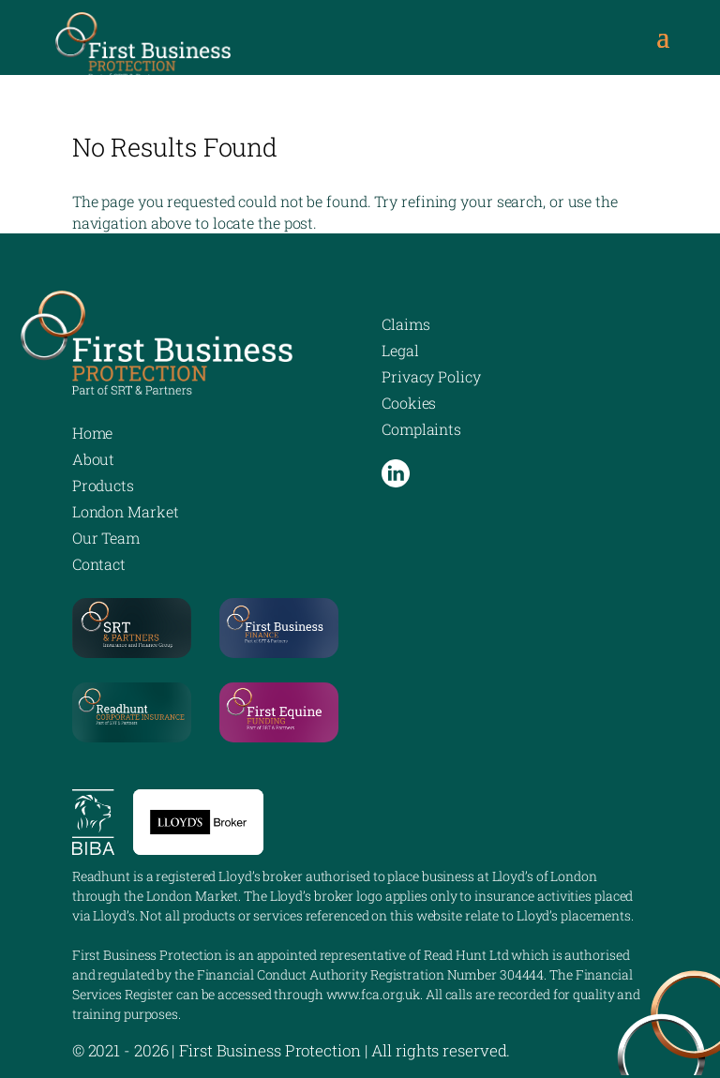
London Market (125, 511)
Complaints (421, 429)
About (93, 459)
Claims (405, 324)
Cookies (409, 402)
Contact (99, 564)
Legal (400, 350)
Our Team (106, 537)
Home (92, 432)
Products (103, 485)
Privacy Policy (431, 376)
